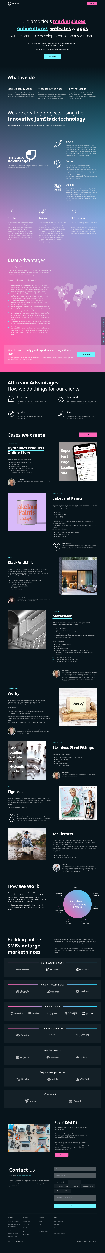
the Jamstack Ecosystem (71, 939)
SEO (24, 1231)
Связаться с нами (43, 1231)
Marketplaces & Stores (27, 93)
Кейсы (40, 1221)
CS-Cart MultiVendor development (66, 857)
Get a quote (86, 354)
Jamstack (63, 95)
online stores (32, 28)
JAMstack (78, 532)
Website (75, 1186)
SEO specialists (84, 222)
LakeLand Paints (67, 498)
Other (66, 1191)
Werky (13, 693)
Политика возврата (59, 1233)
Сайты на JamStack (13, 1236)
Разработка (26, 1228)
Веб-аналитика (27, 1221)
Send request (75, 1206)
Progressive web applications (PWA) (79, 93)
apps (82, 28)
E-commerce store (62, 1186)
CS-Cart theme (39, 711)
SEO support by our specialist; (19, 586)
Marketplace (74, 1182)
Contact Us (92, 4)
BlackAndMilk (20, 562)
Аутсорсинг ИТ (27, 1234)
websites (60, 28)
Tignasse (16, 791)
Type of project (61, 1182)
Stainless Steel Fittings (73, 747)
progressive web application (19, 807)
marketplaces (69, 21)
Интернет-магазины (13, 1230)
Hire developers (62, 1155)
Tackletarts (62, 833)
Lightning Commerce (13, 1221)
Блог (40, 1224)
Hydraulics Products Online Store (26, 450)
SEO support (59, 646)
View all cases (88, 435)
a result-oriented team (78, 416)
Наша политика (58, 1221)
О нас (40, 1228)
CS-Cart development (62, 648)
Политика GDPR (58, 1224)
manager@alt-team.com (24, 1176)
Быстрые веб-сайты (13, 1233)
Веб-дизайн (26, 1224)
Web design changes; (62, 855)
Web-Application (88, 1186)
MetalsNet (62, 616)
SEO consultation (61, 536)
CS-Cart (18, 716)
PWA (58, 1191)
